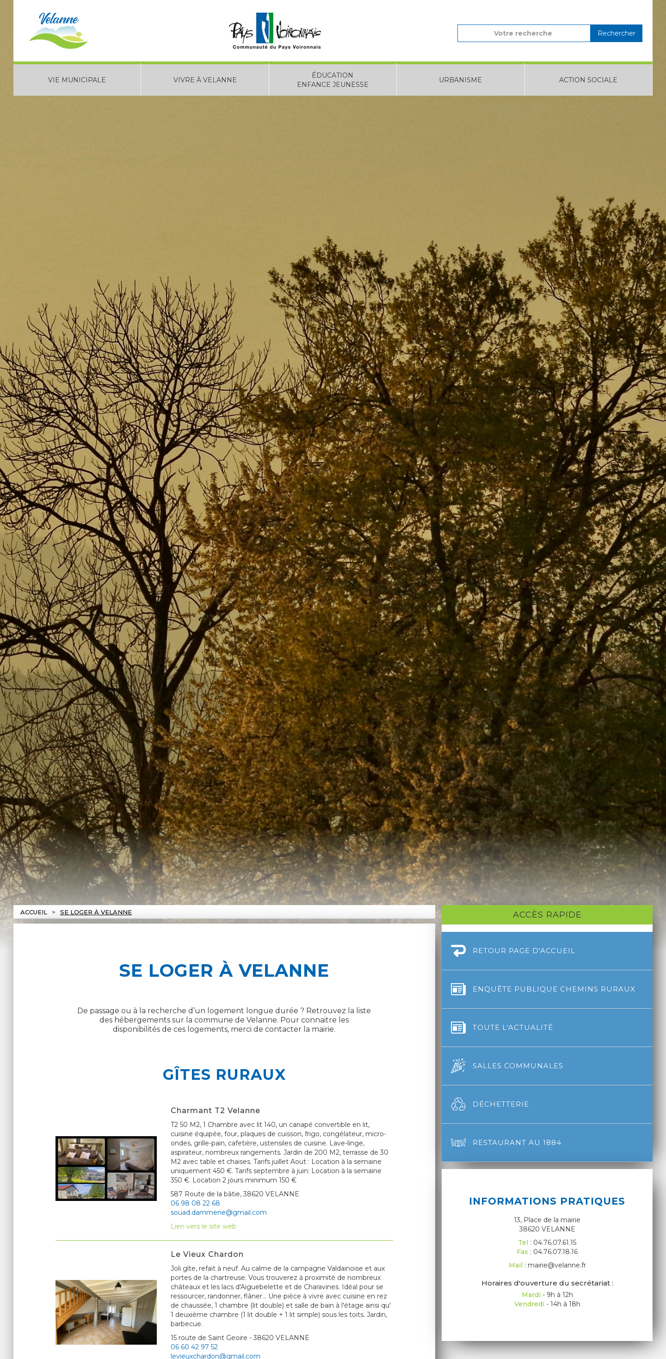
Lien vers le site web (203, 1226)
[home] (58, 31)
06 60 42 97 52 (194, 1347)
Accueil (33, 912)
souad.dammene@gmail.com (219, 1212)
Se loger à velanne (96, 912)
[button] (77, 78)
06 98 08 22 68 (195, 1203)
